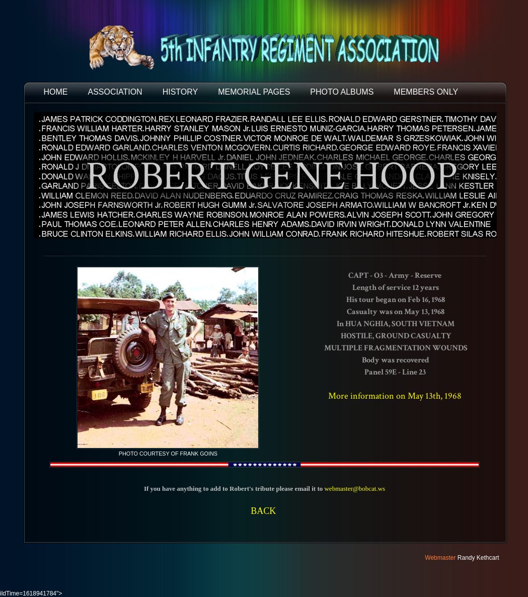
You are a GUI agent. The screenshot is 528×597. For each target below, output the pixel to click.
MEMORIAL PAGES (254, 92)
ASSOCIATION (115, 92)
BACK (263, 511)
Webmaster (440, 557)
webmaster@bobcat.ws (354, 488)
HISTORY (180, 92)
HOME (56, 92)
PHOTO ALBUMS (341, 92)
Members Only (426, 92)
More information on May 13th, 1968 (395, 396)
